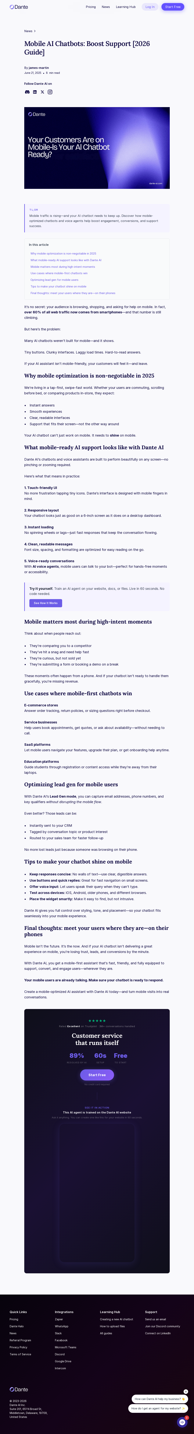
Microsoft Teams (65, 1347)
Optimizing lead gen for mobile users (54, 280)
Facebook (61, 1340)
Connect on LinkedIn (158, 1333)
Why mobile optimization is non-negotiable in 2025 (63, 253)
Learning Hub (126, 7)
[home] (19, 6)
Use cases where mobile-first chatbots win (59, 273)
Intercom (60, 1368)
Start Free (173, 7)
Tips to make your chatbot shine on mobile (58, 286)
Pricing (91, 7)
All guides (106, 1333)
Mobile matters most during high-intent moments (63, 267)
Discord (60, 1354)
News (106, 7)
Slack (58, 1333)
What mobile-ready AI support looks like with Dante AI (66, 260)
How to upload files (112, 1326)
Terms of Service (20, 1354)
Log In (150, 7)
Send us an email (155, 1319)
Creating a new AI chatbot (116, 1319)
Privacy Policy (18, 1347)
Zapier (59, 1319)
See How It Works (46, 603)
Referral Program (20, 1340)
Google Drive (63, 1361)
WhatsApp (61, 1326)
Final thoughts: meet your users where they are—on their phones (73, 293)
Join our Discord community (162, 1326)
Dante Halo (17, 1326)
